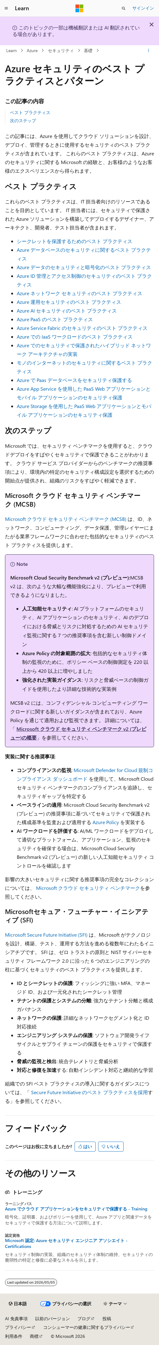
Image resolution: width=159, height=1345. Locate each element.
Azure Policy (106, 822)
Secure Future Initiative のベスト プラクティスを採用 (89, 1092)
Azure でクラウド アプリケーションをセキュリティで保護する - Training (76, 1209)
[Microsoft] (79, 8)
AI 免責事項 (16, 1318)
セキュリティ (61, 50)
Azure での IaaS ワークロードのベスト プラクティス (75, 336)
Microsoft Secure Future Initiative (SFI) (46, 934)
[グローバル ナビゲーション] (6, 8)
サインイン (143, 8)
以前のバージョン (52, 1318)
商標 (34, 1336)
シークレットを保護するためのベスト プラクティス (74, 241)
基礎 (88, 50)
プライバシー (18, 1327)
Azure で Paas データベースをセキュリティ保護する (74, 380)
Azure (32, 50)
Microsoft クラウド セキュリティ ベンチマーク (88, 888)
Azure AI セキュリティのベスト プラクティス (67, 310)
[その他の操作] (148, 50)
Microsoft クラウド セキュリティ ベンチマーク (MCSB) (65, 519)
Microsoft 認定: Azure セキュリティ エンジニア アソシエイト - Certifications (66, 1243)
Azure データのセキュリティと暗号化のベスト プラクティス (84, 267)
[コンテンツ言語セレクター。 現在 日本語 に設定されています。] (17, 1304)
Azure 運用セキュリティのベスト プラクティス (69, 302)
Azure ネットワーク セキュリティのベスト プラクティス (79, 293)
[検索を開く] (123, 8)
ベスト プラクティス (30, 112)
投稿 (106, 1318)
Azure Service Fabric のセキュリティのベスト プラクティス (82, 328)
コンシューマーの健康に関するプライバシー (86, 1327)
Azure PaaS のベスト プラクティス (55, 319)
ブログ (83, 1318)
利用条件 (13, 1336)
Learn (11, 50)
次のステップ (23, 120)
